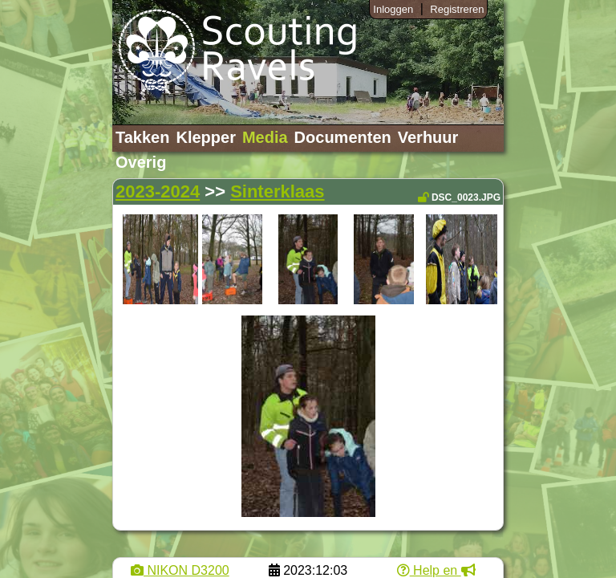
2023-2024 (158, 191)
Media (265, 137)
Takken (142, 137)
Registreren (457, 9)
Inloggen (393, 9)
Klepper (205, 137)
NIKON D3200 (180, 570)
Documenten (342, 137)
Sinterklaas (277, 191)
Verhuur (428, 137)
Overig (141, 162)
